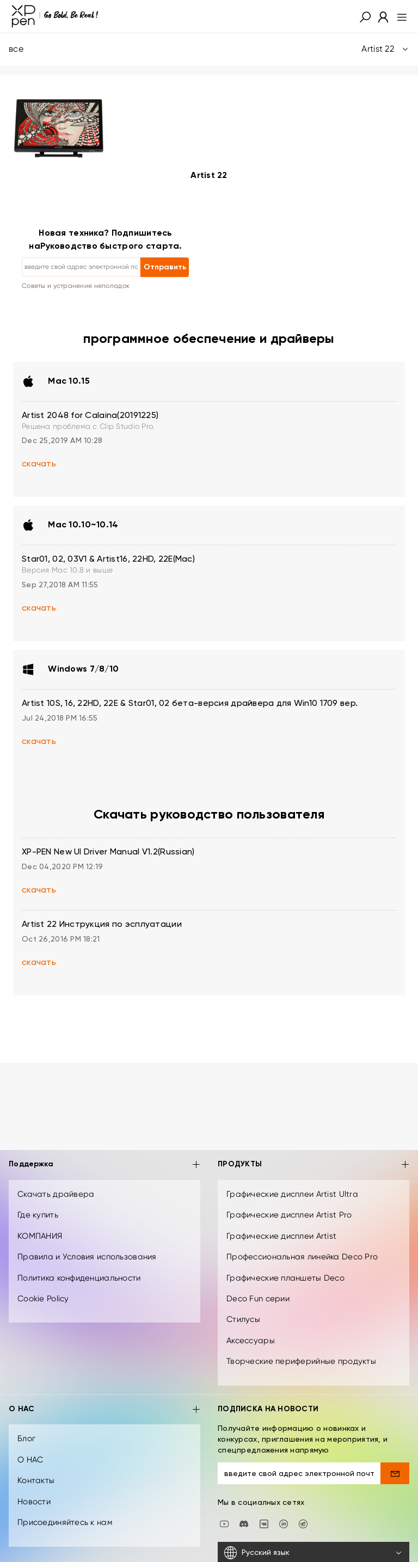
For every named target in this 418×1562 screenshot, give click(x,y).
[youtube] (224, 1522)
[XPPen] (55, 16)
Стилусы (243, 1319)
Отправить (165, 267)
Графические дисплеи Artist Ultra (292, 1194)
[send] (394, 1473)
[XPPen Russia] (303, 1522)
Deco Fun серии (258, 1298)
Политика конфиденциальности (79, 1278)
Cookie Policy (43, 1298)
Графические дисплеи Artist (281, 1236)
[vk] (264, 1522)
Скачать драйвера (55, 1194)
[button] (365, 16)
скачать (39, 464)
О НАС (30, 1460)
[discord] (243, 1522)
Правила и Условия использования (87, 1257)
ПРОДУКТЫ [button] (313, 1165)
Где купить (37, 1215)
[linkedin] (283, 1522)
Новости (34, 1501)
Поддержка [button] (104, 1165)
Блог (26, 1438)
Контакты (35, 1480)
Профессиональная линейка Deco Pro (302, 1257)
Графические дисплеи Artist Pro (289, 1215)
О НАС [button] (104, 1410)
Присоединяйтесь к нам (64, 1522)
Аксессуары (250, 1340)
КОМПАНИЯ (39, 1236)
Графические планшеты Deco (285, 1278)
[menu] (399, 16)
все (209, 49)
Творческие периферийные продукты (301, 1361)
